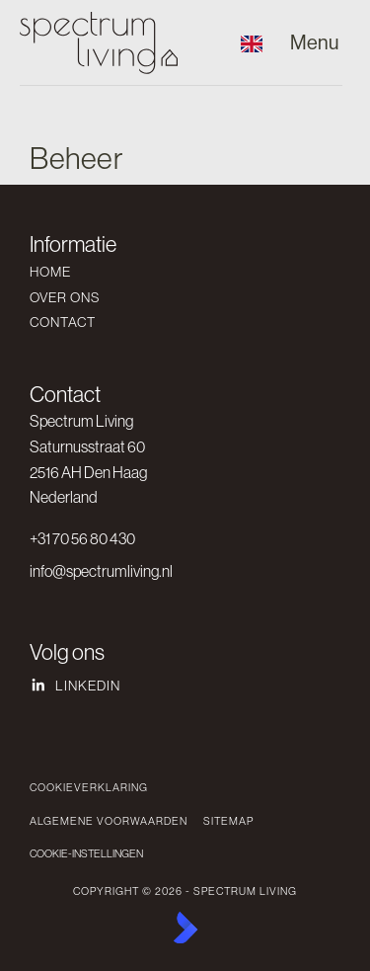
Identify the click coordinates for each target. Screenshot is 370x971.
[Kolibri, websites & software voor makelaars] (185, 927)
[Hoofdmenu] (314, 43)
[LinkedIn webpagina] (179, 685)
